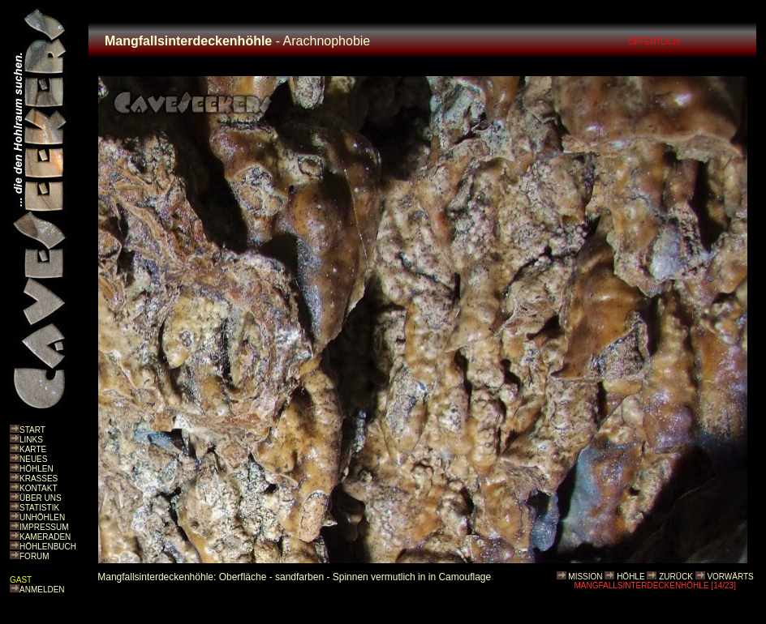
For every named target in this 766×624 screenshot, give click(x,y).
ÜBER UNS (40, 498)
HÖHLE (630, 576)
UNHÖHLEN (42, 517)
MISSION (585, 576)
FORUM (34, 556)
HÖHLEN (36, 468)
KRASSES (38, 478)
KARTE (32, 449)
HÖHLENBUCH (47, 546)
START (32, 429)
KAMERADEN (45, 536)
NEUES (33, 459)
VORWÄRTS (730, 576)
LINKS (31, 439)
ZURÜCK (676, 576)
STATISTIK (39, 507)
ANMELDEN (42, 589)
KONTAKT (38, 488)
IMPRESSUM (44, 527)
